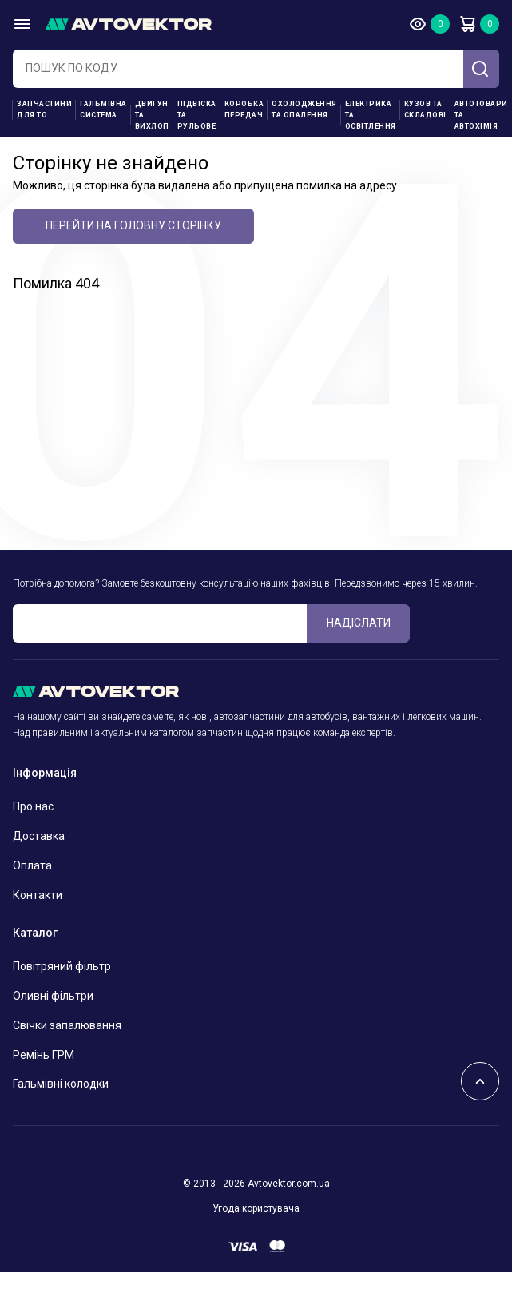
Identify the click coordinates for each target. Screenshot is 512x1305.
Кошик (467, 24)
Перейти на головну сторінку (133, 225)
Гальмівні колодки (61, 1083)
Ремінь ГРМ (43, 1054)
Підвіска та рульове (196, 115)
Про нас (33, 806)
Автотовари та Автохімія (481, 115)
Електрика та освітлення (370, 115)
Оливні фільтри (53, 995)
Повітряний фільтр (62, 966)
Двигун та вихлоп (152, 115)
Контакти (37, 895)
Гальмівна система (103, 109)
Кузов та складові (425, 109)
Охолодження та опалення (304, 109)
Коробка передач (244, 109)
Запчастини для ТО (44, 109)
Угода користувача (256, 1208)
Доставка (39, 836)
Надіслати (359, 622)
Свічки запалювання (67, 1025)
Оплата (32, 865)
